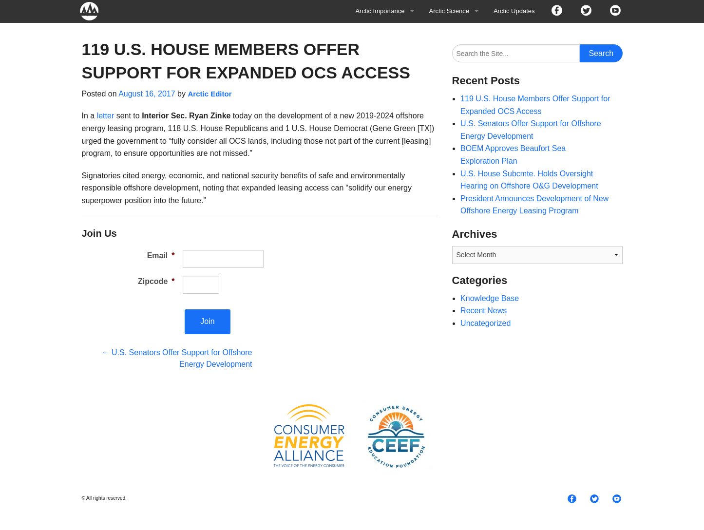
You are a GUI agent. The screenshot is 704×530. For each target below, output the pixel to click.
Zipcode (156, 281)
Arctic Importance (379, 11)
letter (105, 116)
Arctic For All (94, 11)
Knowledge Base (489, 298)
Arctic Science (449, 11)
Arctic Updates (514, 11)
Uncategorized (485, 323)
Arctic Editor (209, 94)
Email (161, 255)
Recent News (483, 310)
